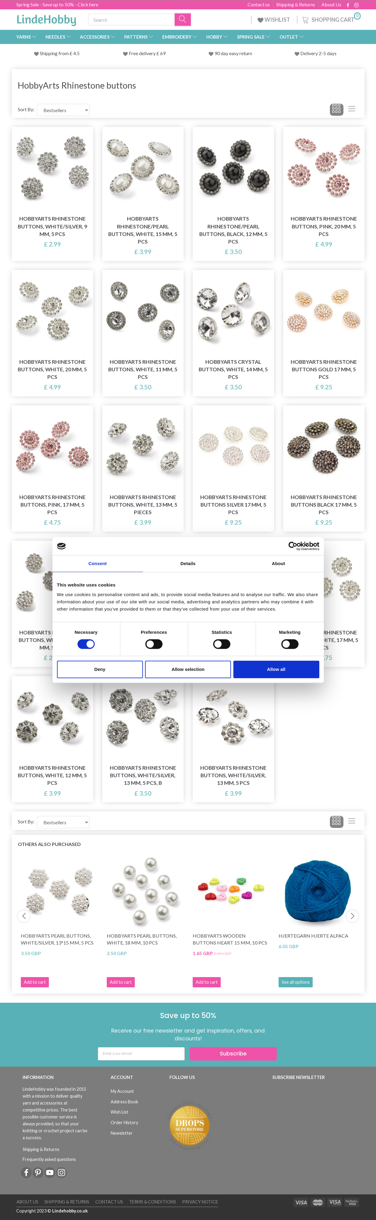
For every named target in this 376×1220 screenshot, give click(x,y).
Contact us (259, 4)
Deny (100, 669)
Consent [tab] (97, 563)
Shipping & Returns (295, 4)
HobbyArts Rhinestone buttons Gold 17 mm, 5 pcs (324, 369)
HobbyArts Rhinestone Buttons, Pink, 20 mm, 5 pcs (324, 226)
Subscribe (233, 1053)
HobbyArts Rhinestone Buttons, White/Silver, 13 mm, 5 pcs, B (143, 775)
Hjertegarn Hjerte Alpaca (313, 936)
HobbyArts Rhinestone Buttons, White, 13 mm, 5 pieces (142, 504)
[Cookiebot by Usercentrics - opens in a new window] (293, 546)
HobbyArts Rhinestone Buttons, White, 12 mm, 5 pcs (52, 775)
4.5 (76, 53)
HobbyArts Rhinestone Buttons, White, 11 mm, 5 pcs (142, 369)
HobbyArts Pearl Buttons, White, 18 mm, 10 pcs (142, 939)
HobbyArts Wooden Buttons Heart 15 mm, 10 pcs (230, 939)
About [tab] (278, 563)
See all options (296, 982)
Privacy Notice (200, 1201)
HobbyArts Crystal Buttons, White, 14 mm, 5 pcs (233, 369)
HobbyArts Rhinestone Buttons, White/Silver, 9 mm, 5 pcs (52, 226)
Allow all (276, 669)
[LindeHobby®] (46, 18)
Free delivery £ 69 (147, 53)
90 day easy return (233, 53)
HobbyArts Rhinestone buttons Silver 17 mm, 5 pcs (233, 504)
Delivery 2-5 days (318, 53)
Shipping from (55, 53)
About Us (331, 4)
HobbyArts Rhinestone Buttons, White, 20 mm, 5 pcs (52, 369)
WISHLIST (274, 19)
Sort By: (26, 109)
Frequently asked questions (49, 1159)
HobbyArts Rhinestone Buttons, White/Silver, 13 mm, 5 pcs (233, 775)
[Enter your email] (141, 1054)
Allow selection (188, 669)
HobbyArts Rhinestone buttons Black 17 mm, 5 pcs (324, 504)
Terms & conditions (152, 1201)
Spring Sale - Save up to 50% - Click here (57, 4)
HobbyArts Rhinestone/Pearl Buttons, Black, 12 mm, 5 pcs (233, 229)
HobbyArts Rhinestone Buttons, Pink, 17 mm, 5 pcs (52, 504)
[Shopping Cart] (330, 19)
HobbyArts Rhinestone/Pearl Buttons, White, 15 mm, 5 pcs (142, 229)
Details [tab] (188, 563)
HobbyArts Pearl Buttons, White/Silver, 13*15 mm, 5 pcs (57, 939)
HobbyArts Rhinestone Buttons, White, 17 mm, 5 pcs (323, 640)
